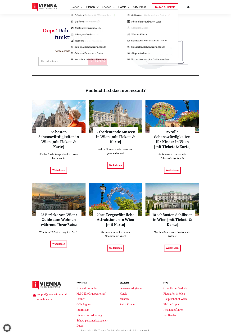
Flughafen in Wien (174, 293)
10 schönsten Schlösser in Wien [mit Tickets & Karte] (172, 220)
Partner (81, 299)
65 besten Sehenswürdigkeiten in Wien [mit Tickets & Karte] (59, 140)
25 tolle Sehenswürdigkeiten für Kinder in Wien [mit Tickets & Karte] (172, 140)
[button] (7, 328)
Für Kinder (169, 315)
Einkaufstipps (171, 304)
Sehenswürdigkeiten (131, 288)
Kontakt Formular (87, 288)
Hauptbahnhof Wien (175, 299)
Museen (124, 299)
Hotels (123, 293)
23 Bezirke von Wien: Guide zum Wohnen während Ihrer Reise (59, 220)
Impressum (83, 309)
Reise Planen (127, 304)
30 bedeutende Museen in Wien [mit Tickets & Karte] (115, 140)
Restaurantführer (173, 309)
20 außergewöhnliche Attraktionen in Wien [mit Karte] (115, 220)
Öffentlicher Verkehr (175, 288)
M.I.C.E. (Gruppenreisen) (91, 293)
